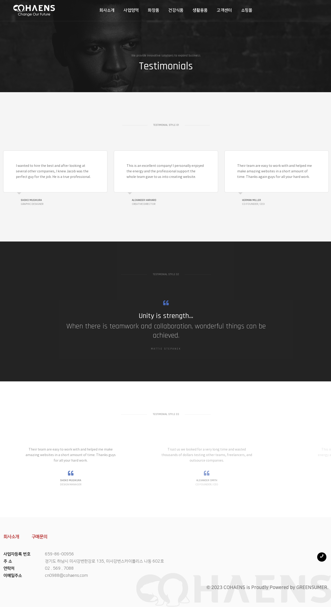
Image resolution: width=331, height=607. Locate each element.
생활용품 (189, 9)
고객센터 (214, 9)
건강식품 (165, 9)
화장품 (143, 9)
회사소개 (96, 9)
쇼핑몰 (236, 9)
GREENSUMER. (312, 587)
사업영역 (120, 9)
